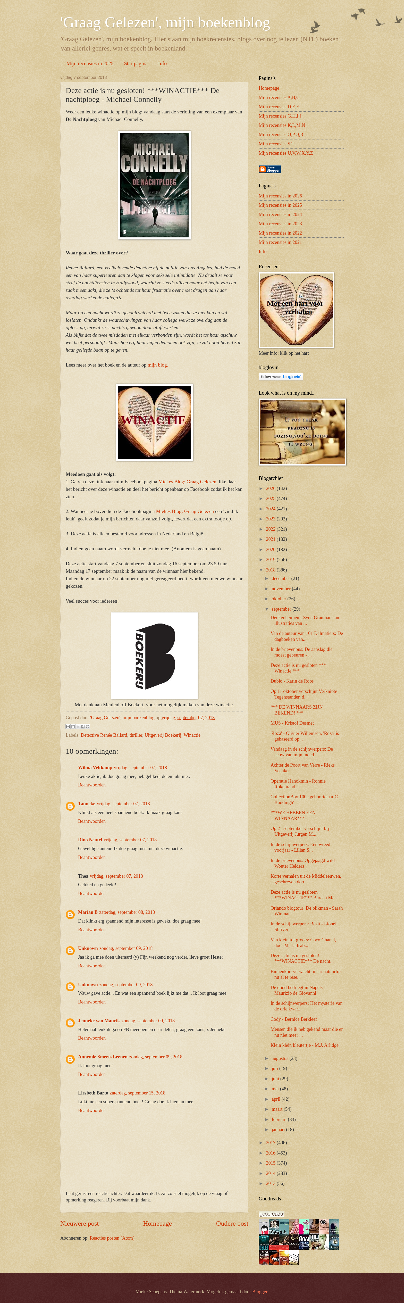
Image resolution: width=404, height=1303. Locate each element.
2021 (271, 539)
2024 (271, 508)
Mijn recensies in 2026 (280, 195)
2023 (271, 518)
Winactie (192, 735)
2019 (271, 559)
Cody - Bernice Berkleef (294, 1019)
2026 (271, 488)
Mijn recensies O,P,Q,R (281, 134)
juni (276, 1078)
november (282, 588)
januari (279, 1129)
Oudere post (232, 1223)
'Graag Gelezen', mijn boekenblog (165, 22)
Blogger (259, 1291)
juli (275, 1068)
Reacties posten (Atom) (112, 1238)
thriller (136, 735)
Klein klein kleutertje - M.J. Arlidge (305, 1045)
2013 (271, 1183)
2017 (271, 1142)
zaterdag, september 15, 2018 (137, 1092)
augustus (281, 1058)
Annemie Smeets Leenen (103, 1056)
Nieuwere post (79, 1223)
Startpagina (136, 63)
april (277, 1099)
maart (278, 1109)
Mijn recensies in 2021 (280, 242)
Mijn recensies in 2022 (280, 233)
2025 (271, 498)
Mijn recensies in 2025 (90, 63)
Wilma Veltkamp (95, 767)
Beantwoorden (92, 784)
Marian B (88, 912)
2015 (271, 1163)
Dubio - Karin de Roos (292, 681)
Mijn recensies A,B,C (279, 97)
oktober (280, 598)
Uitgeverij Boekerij (163, 735)
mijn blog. (158, 365)
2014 (271, 1173)
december (281, 578)
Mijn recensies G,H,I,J (280, 116)
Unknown (88, 948)
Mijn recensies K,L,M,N (282, 125)
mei (276, 1088)
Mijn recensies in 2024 (280, 214)
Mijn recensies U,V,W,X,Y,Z (286, 153)
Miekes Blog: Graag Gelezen (187, 481)
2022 (271, 529)
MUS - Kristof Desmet (292, 723)
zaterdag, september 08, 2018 (127, 912)
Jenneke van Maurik (99, 1020)
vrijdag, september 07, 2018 (140, 767)
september (282, 609)
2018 (271, 569)
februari (280, 1119)
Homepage (157, 1223)
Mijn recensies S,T (276, 143)
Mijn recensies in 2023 (280, 223)
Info (162, 63)
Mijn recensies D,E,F (279, 106)
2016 (271, 1153)
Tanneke (86, 803)
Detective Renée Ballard (104, 735)
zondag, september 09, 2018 (126, 948)
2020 (271, 549)
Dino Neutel (90, 839)
